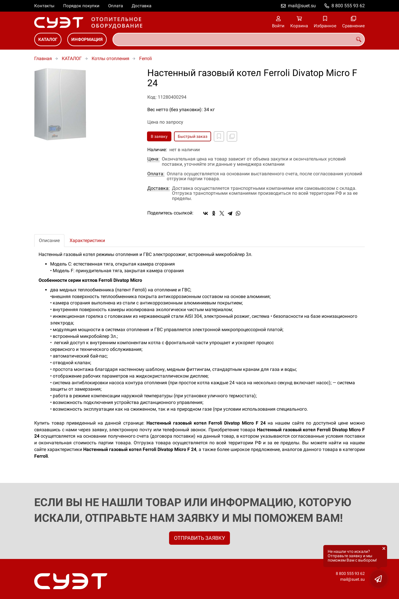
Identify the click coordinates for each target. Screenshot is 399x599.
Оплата (115, 5)
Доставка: (158, 188)
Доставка (141, 5)
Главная (43, 58)
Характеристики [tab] (87, 240)
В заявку (159, 136)
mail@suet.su (302, 5)
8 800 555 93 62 (348, 5)
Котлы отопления (110, 58)
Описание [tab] (49, 240)
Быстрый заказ (192, 136)
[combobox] (239, 39)
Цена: (153, 159)
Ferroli (145, 58)
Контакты (44, 5)
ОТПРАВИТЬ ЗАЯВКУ (199, 538)
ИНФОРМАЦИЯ (87, 39)
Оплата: (155, 173)
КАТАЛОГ (47, 39)
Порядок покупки (81, 5)
